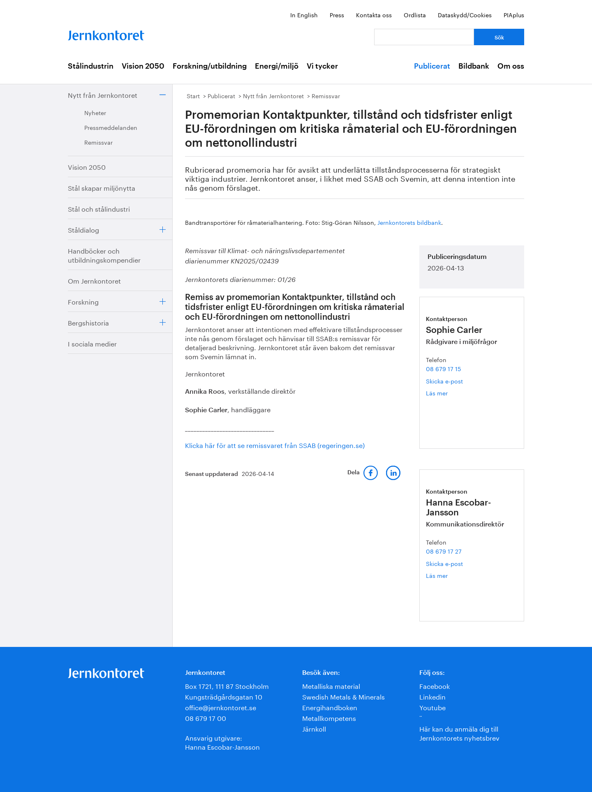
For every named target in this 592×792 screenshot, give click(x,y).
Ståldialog (83, 229)
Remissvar (98, 141)
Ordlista (415, 14)
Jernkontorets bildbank (409, 221)
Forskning (83, 301)
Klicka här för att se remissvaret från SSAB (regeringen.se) (275, 444)
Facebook (434, 685)
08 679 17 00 (205, 717)
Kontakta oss (374, 14)
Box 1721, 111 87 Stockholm (227, 685)
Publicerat (432, 66)
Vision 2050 (143, 66)
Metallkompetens (329, 717)
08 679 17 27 (444, 550)
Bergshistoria (88, 322)
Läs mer (446, 392)
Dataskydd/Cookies (465, 14)
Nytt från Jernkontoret (102, 94)
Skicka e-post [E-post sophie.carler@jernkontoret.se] (444, 380)
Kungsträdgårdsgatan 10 (223, 696)
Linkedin (432, 696)
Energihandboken (329, 707)
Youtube (432, 707)
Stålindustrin (90, 66)
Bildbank (473, 66)
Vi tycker (322, 66)
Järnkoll (314, 728)
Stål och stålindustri (99, 208)
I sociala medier (92, 343)
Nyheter (95, 112)
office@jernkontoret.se (220, 707)
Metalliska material (331, 685)
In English (304, 14)
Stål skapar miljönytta (101, 187)
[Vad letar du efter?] (424, 37)
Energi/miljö (276, 66)
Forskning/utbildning (210, 66)
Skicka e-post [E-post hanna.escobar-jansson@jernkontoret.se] (444, 563)
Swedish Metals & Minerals (343, 696)
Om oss (510, 66)
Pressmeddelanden (110, 127)
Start (193, 95)
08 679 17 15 (443, 368)
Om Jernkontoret (94, 280)
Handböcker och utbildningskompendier (104, 254)
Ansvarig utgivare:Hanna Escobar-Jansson (222, 741)
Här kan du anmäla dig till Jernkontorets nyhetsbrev (459, 732)
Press (337, 14)
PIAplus (514, 14)
